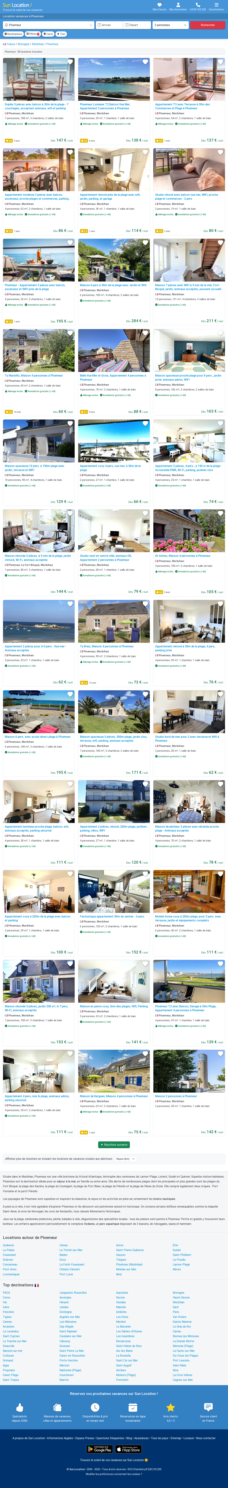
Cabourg (64, 1341)
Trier (61, 34)
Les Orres (122, 1317)
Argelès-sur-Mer (69, 1317)
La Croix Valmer (182, 1375)
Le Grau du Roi (182, 1326)
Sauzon (120, 1255)
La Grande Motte (183, 1341)
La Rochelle (123, 1355)
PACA (6, 1292)
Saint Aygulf (124, 1365)
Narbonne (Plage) (70, 1370)
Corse (6, 1297)
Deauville (8, 1346)
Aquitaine (122, 1292)
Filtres (32, 34)
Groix (62, 1259)
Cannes (7, 1321)
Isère (6, 1307)
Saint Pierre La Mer (71, 1351)
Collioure (8, 1355)
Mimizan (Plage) (183, 1346)
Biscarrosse (123, 1341)
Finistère (8, 1312)
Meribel (121, 1321)
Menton (64, 1365)
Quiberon (8, 1245)
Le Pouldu (179, 1259)
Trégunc (121, 1259)
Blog (129, 1438)
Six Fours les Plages (185, 1355)
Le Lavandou (11, 1331)
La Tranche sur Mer (15, 1341)
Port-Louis (66, 1274)
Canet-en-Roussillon (72, 1355)
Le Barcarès (123, 1326)
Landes (64, 1307)
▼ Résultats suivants (114, 1144)
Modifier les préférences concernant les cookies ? (114, 1474)
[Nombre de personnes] (170, 25)
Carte (48, 34)
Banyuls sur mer (12, 1351)
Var (5, 1302)
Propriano (9, 1370)
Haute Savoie (181, 1297)
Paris (176, 1312)
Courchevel (66, 1375)
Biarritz (64, 1380)
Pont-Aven (9, 1269)
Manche (121, 1307)
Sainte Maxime (182, 1321)
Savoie (120, 1297)
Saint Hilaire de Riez (129, 1346)
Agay (6, 1365)
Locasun (188, 1438)
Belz (119, 1274)
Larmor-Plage (181, 1264)
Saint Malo (179, 1365)
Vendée (121, 1302)
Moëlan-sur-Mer (126, 1269)
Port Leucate (181, 1360)
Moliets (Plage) (126, 1375)
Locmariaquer (11, 1274)
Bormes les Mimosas (186, 1336)
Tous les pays (159, 1438)
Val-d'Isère (179, 1317)
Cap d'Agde (66, 1326)
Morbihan (178, 1302)
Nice (175, 1370)
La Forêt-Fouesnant (71, 1264)
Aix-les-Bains (124, 1351)
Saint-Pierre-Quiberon (130, 1250)
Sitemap (175, 1438)
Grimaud (8, 1360)
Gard (175, 1307)
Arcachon (8, 1326)
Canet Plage (10, 1375)
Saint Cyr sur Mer (127, 1360)
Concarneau (10, 1264)
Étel (175, 1245)
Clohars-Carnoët (69, 1269)
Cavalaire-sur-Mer (70, 1336)
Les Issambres (125, 1336)
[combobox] (48, 25)
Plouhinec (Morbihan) (129, 1264)
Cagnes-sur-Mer (183, 1380)
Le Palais (8, 1250)
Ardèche (121, 1312)
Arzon (119, 1245)
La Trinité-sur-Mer (70, 1250)
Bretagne (178, 1292)
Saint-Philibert (182, 1255)
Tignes (7, 1317)
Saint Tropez (11, 1380)
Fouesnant (9, 1255)
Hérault (64, 1302)
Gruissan (64, 1346)
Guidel (177, 1250)
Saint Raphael (68, 1331)
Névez (177, 1269)
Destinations (13, 34)
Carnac (63, 1245)
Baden (63, 1255)
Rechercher (208, 25)
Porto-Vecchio (68, 1360)
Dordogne (65, 1312)
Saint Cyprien (11, 1336)
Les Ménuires (67, 1321)
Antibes (121, 1370)
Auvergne (65, 1297)
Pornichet (122, 1380)
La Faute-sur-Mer (184, 1351)
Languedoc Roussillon (73, 1292)
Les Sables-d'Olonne (129, 1331)
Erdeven (8, 1259)
